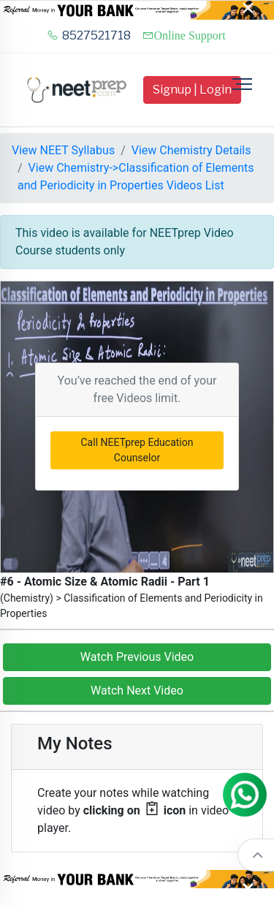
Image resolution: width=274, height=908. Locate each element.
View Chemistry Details (191, 150)
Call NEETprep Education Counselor (137, 450)
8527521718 (89, 35)
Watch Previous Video (137, 657)
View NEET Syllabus (63, 150)
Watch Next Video (137, 690)
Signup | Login (192, 90)
